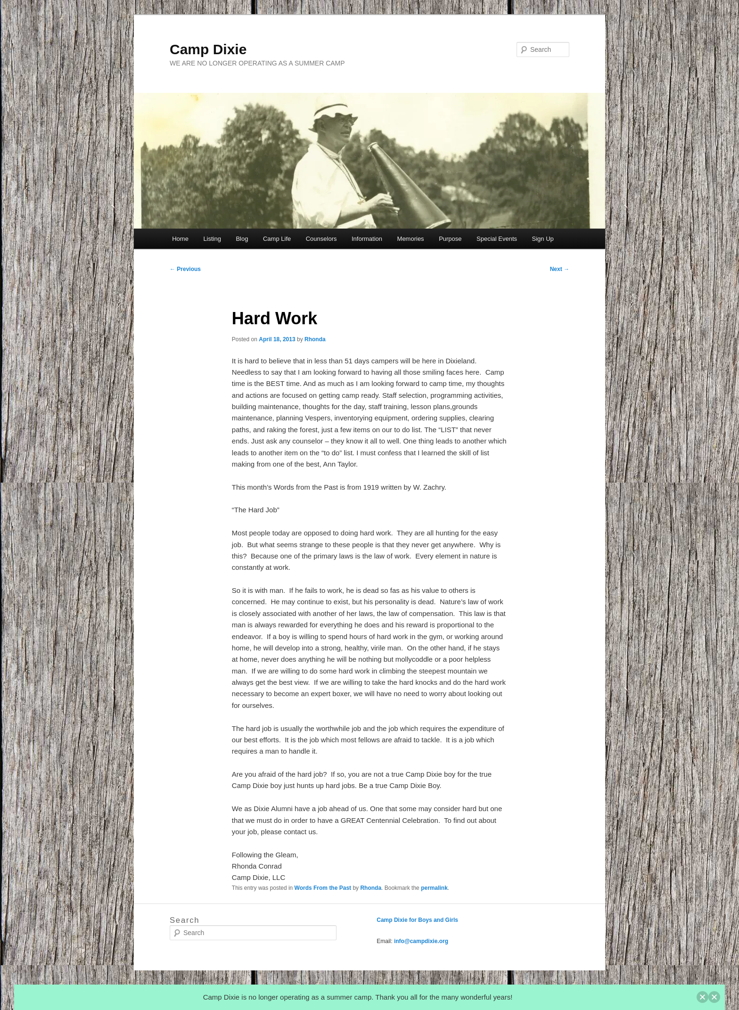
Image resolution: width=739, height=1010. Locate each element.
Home (180, 238)
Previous (185, 269)
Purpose (450, 238)
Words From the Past (323, 888)
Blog (242, 238)
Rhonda (315, 339)
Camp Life (277, 238)
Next (559, 269)
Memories (410, 238)
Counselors (321, 238)
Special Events (496, 238)
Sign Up (543, 238)
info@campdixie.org (421, 941)
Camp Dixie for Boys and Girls (417, 920)
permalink (434, 888)
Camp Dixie (208, 49)
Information (367, 238)
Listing (212, 238)
